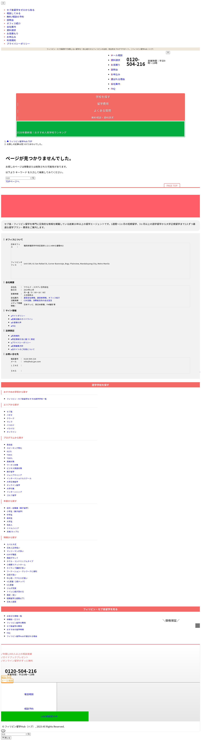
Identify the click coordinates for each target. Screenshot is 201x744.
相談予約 (29, 708)
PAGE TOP (172, 185)
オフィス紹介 (54, 297)
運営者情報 (42, 297)
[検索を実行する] (33, 178)
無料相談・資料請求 (102, 117)
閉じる (6, 738)
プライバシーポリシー (18, 43)
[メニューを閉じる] (3, 3)
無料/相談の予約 (15, 16)
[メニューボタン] (168, 52)
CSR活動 (27, 300)
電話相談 (29, 694)
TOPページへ (12, 181)
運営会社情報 (29, 297)
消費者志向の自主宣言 (42, 300)
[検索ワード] (18, 178)
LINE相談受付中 (49, 716)
